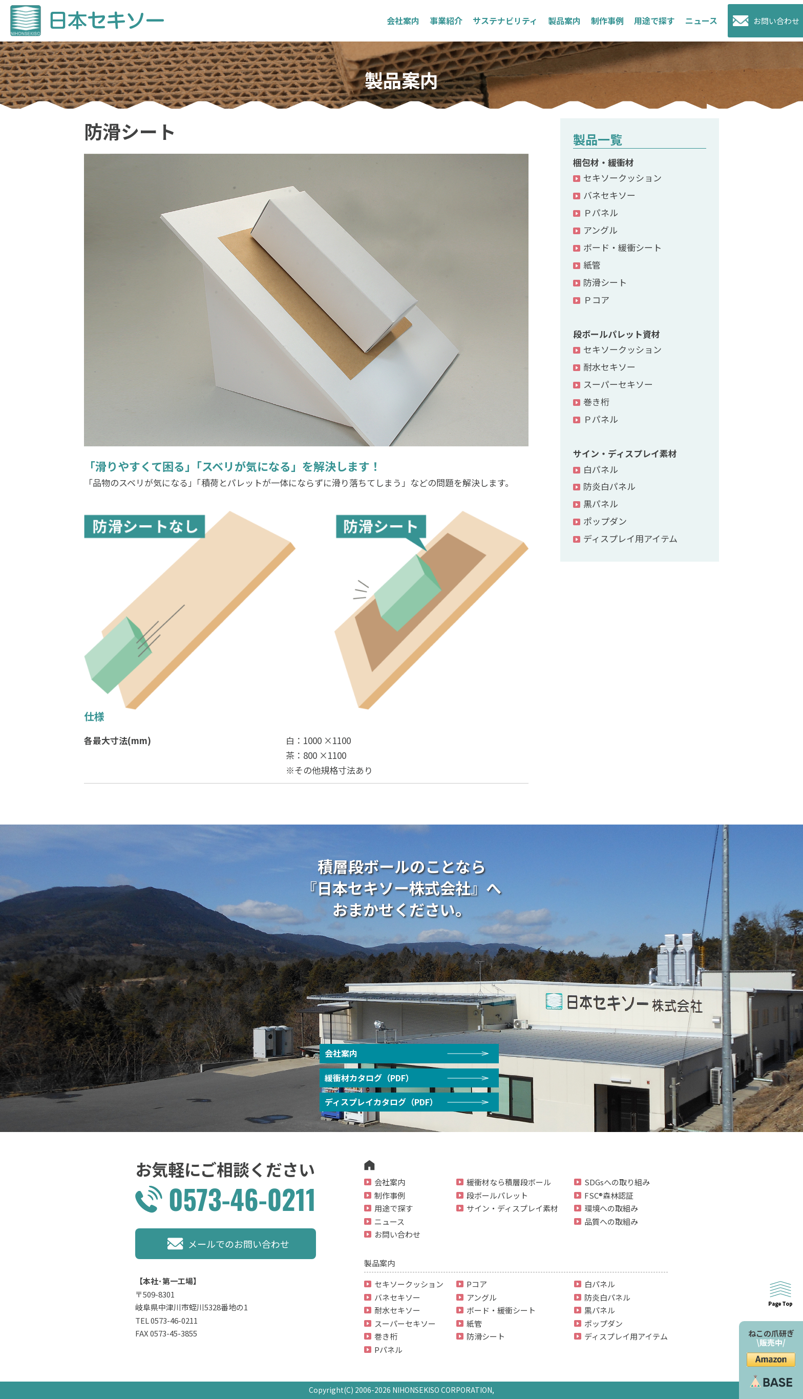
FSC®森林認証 (608, 1195)
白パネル (600, 469)
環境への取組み (611, 1208)
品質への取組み (611, 1221)
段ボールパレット (497, 1195)
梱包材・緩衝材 (603, 162)
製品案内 (564, 20)
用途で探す (393, 1208)
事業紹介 (446, 20)
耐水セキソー (609, 366)
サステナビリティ (505, 20)
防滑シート (605, 282)
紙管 (592, 264)
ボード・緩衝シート (622, 247)
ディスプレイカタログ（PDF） (381, 1102)
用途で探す (654, 20)
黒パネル (600, 503)
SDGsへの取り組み (617, 1182)
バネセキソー (609, 195)
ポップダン (605, 521)
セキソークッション (622, 177)
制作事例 (607, 20)
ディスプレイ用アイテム (630, 538)
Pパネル (388, 1349)
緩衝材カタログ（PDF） (369, 1078)
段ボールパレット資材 (616, 333)
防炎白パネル (609, 486)
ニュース (701, 20)
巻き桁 (596, 401)
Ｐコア (596, 299)
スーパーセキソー (618, 384)
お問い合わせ (776, 20)
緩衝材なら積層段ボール (509, 1182)
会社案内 (403, 20)
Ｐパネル (600, 212)
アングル (600, 229)
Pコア (477, 1284)
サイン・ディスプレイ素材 (625, 453)
